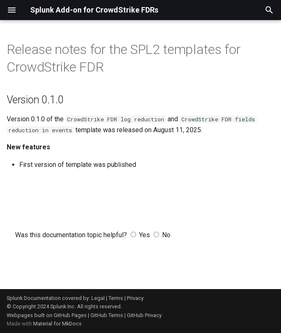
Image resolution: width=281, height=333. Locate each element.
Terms (115, 298)
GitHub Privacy (144, 315)
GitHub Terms (106, 315)
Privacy (135, 298)
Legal (98, 298)
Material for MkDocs (57, 323)
